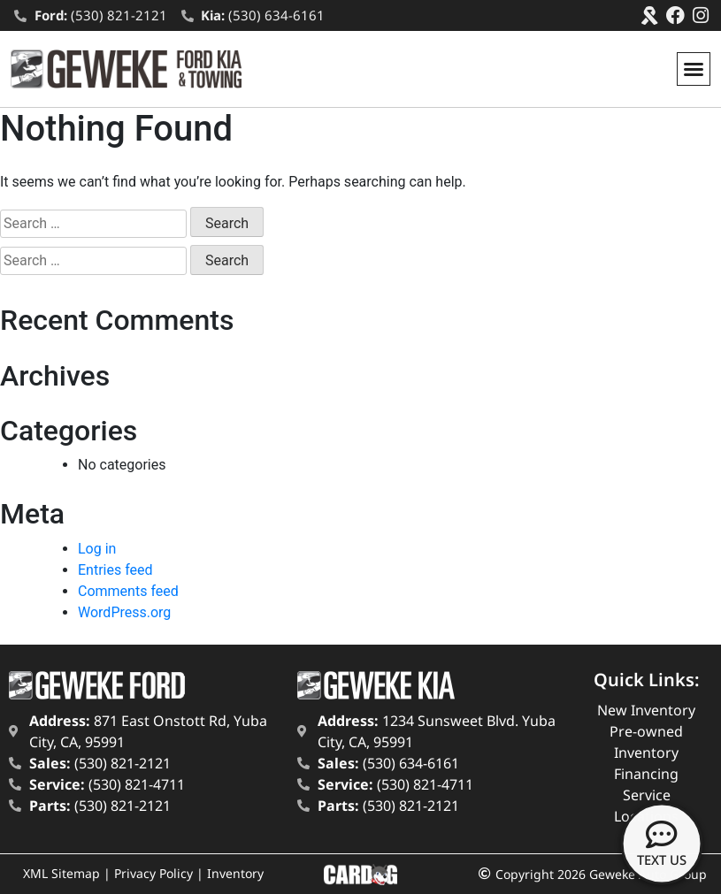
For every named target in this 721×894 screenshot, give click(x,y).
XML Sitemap (61, 873)
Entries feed (115, 570)
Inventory (235, 873)
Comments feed (128, 591)
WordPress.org (124, 612)
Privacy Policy (153, 873)
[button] (693, 69)
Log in (97, 548)
